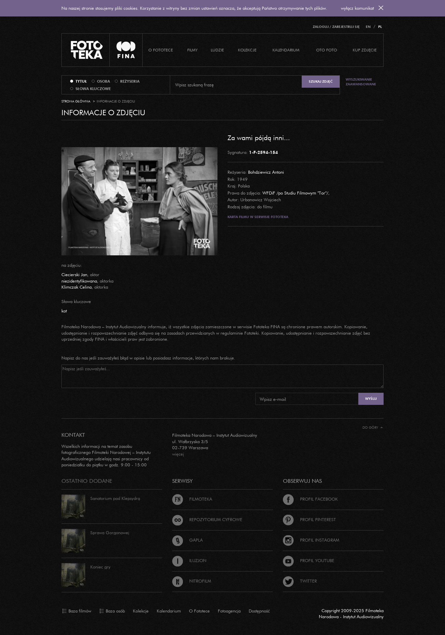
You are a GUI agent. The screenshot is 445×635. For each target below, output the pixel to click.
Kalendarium (286, 49)
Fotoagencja (229, 610)
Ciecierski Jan (74, 274)
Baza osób (112, 611)
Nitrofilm (191, 581)
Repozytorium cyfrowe (207, 519)
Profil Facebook (310, 499)
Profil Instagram (311, 540)
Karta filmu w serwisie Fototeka (258, 217)
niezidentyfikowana (79, 281)
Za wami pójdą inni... (259, 137)
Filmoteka (192, 499)
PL (380, 27)
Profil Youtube (308, 560)
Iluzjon (189, 560)
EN (368, 27)
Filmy (192, 49)
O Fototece (160, 49)
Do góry (372, 427)
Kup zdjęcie (365, 49)
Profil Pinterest (309, 519)
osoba (103, 81)
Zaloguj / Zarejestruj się (336, 27)
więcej (178, 454)
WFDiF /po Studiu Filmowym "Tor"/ (295, 193)
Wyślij (371, 398)
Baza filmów (76, 611)
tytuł (81, 81)
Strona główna (75, 101)
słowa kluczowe (93, 88)
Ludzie (217, 49)
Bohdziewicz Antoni (266, 172)
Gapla (187, 540)
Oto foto (326, 49)
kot (64, 310)
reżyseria (130, 81)
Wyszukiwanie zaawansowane (361, 81)
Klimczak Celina (76, 287)
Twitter (300, 581)
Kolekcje (247, 49)
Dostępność (259, 610)
